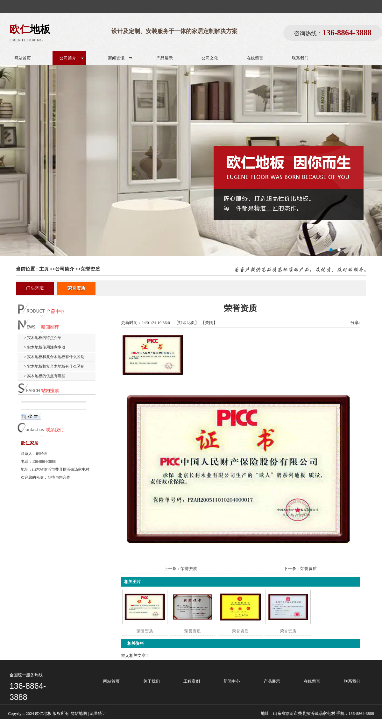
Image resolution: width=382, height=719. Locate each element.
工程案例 (191, 681)
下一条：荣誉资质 (300, 568)
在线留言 (312, 681)
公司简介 (64, 268)
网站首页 (111, 681)
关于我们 (151, 681)
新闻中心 (231, 681)
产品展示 (272, 681)
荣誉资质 (90, 268)
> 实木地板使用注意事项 (44, 347)
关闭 (209, 322)
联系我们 (352, 681)
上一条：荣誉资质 (180, 568)
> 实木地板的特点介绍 (42, 337)
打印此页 (186, 322)
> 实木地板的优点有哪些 (44, 376)
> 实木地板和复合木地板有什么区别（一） (51, 358)
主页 (44, 268)
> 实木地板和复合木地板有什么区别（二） (51, 367)
